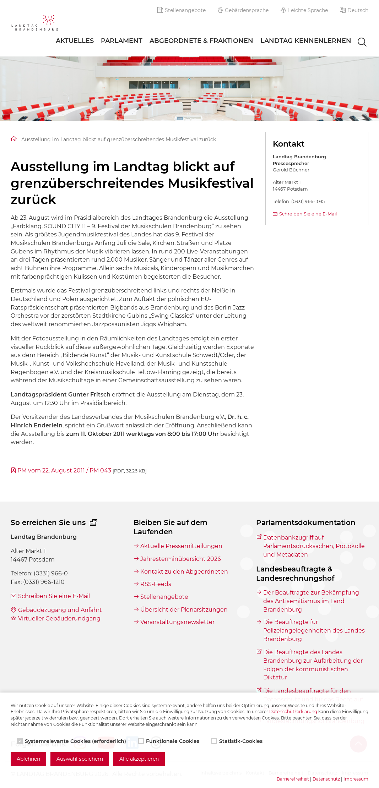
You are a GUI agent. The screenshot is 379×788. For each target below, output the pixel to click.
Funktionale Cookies (169, 741)
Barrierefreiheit (293, 779)
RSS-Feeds (155, 584)
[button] (354, 10)
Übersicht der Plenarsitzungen (184, 609)
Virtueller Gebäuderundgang (59, 618)
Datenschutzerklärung (293, 711)
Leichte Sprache (304, 10)
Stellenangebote (181, 10)
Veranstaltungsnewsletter (177, 622)
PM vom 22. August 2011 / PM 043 (82, 470)
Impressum (355, 779)
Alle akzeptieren (139, 759)
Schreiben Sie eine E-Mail (308, 214)
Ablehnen (28, 759)
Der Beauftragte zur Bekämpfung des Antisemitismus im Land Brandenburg (311, 601)
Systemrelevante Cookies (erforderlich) (72, 741)
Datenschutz (326, 779)
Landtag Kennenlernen (305, 41)
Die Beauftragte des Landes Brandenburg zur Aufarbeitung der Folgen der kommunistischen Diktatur (313, 665)
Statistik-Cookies (237, 741)
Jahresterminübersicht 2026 (180, 559)
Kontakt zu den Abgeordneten (184, 571)
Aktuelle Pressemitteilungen (181, 546)
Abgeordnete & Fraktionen (201, 41)
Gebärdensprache (243, 10)
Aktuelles (75, 41)
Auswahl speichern (79, 759)
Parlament (121, 41)
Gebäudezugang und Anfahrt (60, 610)
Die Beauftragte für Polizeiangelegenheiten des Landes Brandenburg (314, 630)
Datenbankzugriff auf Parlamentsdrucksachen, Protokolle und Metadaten (314, 546)
